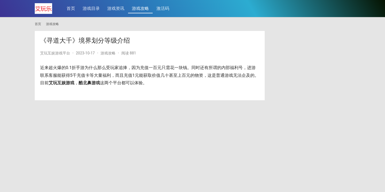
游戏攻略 (140, 8)
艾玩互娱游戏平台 (55, 53)
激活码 (162, 8)
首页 (71, 8)
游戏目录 (91, 8)
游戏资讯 (115, 8)
